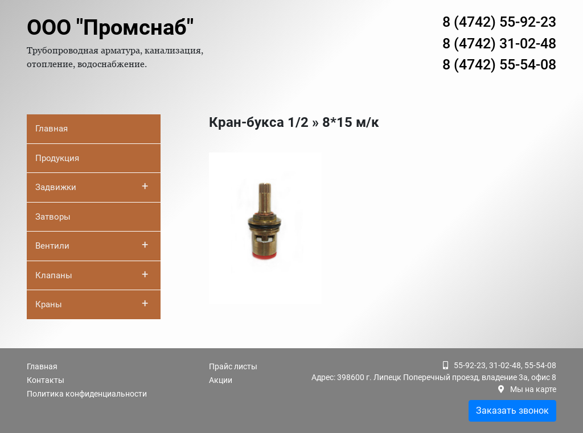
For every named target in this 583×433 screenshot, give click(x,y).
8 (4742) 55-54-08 (499, 64)
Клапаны (91, 274)
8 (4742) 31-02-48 (499, 43)
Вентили (91, 244)
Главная (51, 128)
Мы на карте (533, 389)
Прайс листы (233, 366)
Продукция (57, 158)
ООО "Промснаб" (110, 27)
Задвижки (91, 186)
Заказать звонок (512, 410)
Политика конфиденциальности (87, 393)
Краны (91, 303)
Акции (220, 380)
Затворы (53, 217)
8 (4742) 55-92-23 (499, 22)
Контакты (45, 380)
